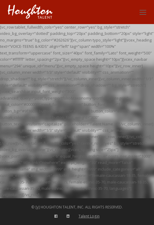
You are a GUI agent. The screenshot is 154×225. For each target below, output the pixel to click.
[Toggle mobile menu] (143, 12)
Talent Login (89, 216)
